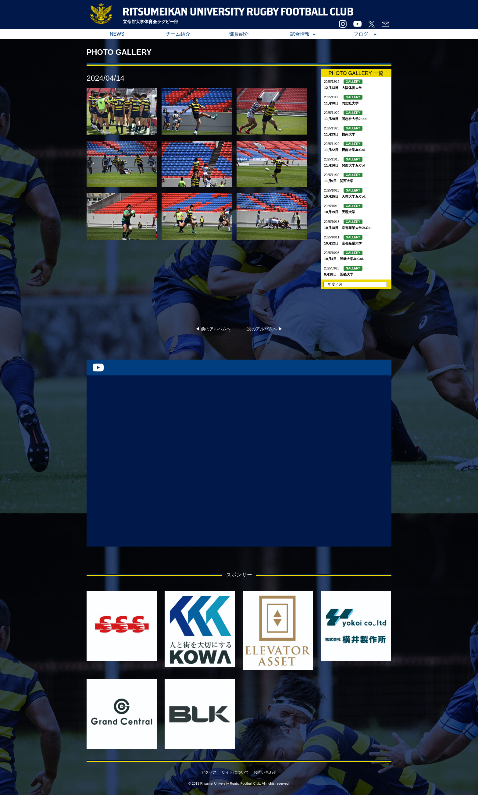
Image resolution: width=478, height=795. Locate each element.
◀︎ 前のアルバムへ (213, 328)
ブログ (361, 34)
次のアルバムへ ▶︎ (265, 328)
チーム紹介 (178, 34)
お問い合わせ (265, 772)
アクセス (209, 772)
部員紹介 (239, 34)
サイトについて (235, 772)
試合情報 (300, 34)
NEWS (117, 34)
